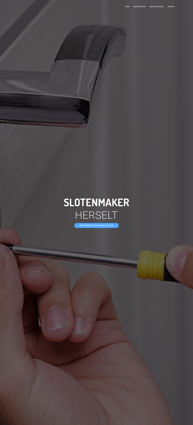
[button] (96, 225)
